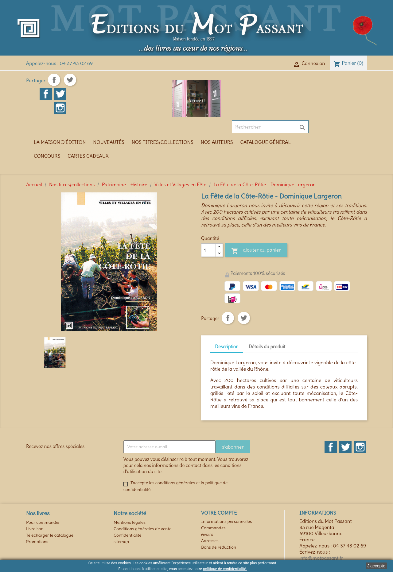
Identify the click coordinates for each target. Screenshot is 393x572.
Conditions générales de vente (142, 528)
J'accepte (376, 565)
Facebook (331, 447)
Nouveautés (108, 142)
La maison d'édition (60, 142)
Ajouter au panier (256, 251)
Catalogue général (265, 142)
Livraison (35, 528)
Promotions (37, 541)
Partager (54, 80)
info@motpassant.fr (321, 558)
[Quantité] (208, 250)
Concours (47, 156)
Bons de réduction (218, 547)
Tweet (70, 80)
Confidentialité (128, 535)
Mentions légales (130, 522)
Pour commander (43, 522)
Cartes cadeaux (88, 156)
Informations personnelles (226, 521)
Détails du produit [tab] (267, 347)
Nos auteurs (217, 142)
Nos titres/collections (162, 142)
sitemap (121, 541)
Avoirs (207, 534)
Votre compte (219, 513)
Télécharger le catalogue (49, 535)
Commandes (213, 528)
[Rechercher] (270, 126)
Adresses (210, 540)
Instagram (360, 447)
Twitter (345, 447)
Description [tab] (227, 347)
